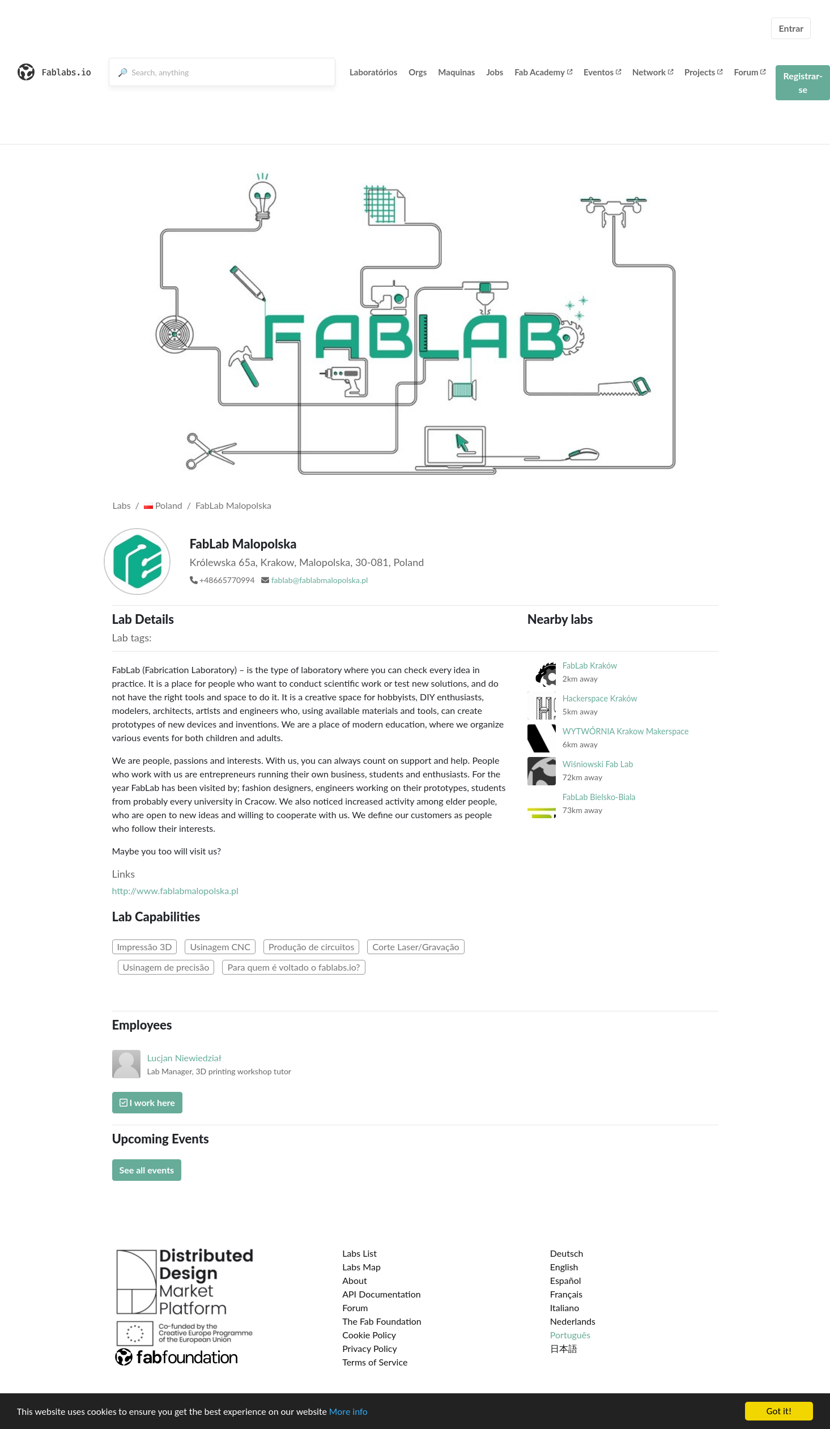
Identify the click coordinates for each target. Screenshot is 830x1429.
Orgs (417, 72)
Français (566, 1293)
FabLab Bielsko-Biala (599, 797)
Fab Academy (543, 72)
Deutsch (567, 1253)
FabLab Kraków (590, 665)
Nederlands (572, 1321)
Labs (122, 505)
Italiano (565, 1307)
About (354, 1280)
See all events (147, 1169)
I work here (147, 1102)
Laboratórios (373, 72)
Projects (703, 72)
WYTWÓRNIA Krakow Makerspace (626, 731)
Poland (163, 505)
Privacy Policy (369, 1348)
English (564, 1266)
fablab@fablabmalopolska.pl (319, 580)
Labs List (359, 1253)
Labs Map (361, 1266)
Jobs (494, 72)
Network (652, 72)
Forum (749, 72)
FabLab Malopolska (233, 505)
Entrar (790, 28)
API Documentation (381, 1293)
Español (565, 1280)
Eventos (602, 72)
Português (570, 1334)
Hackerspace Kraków (600, 698)
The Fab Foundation (382, 1321)
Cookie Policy (369, 1334)
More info (348, 1412)
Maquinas (456, 72)
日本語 (563, 1348)
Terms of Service (374, 1361)
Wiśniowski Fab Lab (598, 764)
